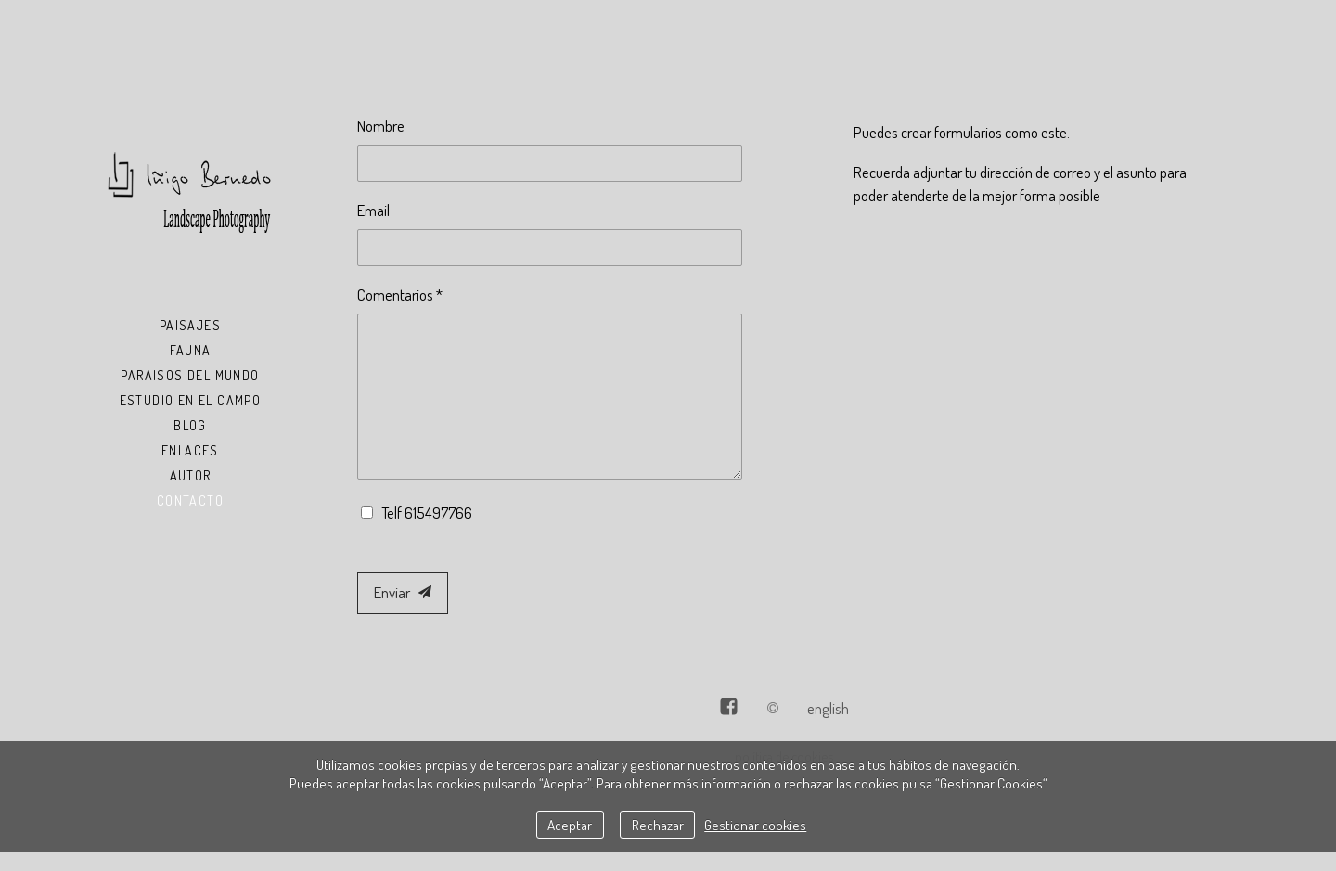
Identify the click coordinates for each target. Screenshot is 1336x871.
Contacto (190, 500)
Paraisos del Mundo (190, 375)
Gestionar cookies (755, 824)
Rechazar (658, 824)
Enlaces (190, 450)
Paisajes (190, 325)
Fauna (191, 350)
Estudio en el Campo (191, 400)
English (828, 708)
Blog (190, 425)
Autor (191, 475)
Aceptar (569, 824)
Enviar (402, 592)
